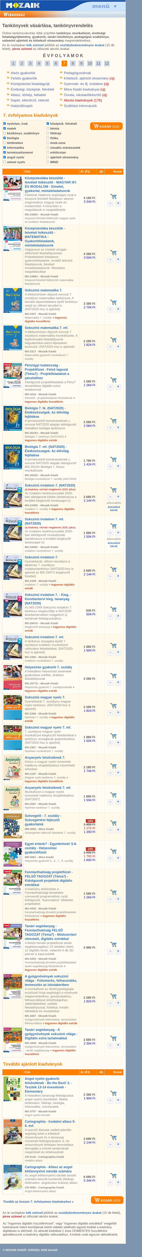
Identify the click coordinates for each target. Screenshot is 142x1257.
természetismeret (18, 152)
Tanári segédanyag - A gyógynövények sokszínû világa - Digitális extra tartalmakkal (51, 1034)
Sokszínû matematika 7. (43, 290)
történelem (13, 143)
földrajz (54, 133)
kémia (53, 128)
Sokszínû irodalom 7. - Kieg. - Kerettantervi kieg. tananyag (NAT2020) (48, 599)
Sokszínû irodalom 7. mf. (44, 637)
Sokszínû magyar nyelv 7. (45, 697)
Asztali (53, 1249)
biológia (11, 138)
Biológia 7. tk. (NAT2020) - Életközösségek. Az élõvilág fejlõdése (47, 412)
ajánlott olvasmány (63, 157)
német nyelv (14, 162)
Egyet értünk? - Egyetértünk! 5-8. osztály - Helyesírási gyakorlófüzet (51, 848)
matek (9, 128)
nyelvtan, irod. (15, 123)
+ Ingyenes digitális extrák (60, 1023)
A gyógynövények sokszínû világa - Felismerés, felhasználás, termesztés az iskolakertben (51, 980)
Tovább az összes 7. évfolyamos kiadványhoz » (38, 1201)
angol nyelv (13, 157)
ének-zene (56, 143)
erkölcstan (56, 152)
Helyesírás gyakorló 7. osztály (48, 667)
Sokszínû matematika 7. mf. (46, 328)
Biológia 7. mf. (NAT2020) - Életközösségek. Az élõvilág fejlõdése (47, 451)
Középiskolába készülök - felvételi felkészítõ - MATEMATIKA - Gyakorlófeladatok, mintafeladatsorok (45, 237)
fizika (52, 138)
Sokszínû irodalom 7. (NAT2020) (50, 485)
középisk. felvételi (62, 123)
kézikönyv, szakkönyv (21, 133)
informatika (13, 147)
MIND (52, 162)
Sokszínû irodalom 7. (41, 557)
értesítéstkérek (114, 508)
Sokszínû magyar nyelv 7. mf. (48, 727)
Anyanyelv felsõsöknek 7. (45, 757)
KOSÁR (102, 126)
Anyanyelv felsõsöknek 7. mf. (48, 788)
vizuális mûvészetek (63, 147)
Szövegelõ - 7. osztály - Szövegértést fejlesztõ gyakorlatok (43, 820)
